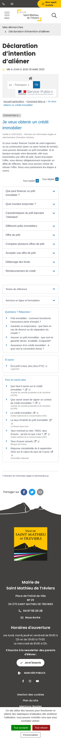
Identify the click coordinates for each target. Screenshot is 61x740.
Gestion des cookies (30, 694)
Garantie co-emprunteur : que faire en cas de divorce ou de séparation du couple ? (31, 329)
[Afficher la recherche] (54, 15)
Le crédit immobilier (24, 412)
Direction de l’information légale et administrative (26, 476)
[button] (30, 193)
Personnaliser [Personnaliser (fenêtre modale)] (30, 734)
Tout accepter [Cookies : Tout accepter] (21, 727)
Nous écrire (30, 617)
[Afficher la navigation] (7, 15)
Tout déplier (50, 179)
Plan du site (30, 700)
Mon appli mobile (49, 4)
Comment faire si (36, 101)
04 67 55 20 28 (30, 611)
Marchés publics (34, 673)
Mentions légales (30, 706)
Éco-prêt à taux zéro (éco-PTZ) (29, 366)
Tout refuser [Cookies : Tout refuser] (41, 727)
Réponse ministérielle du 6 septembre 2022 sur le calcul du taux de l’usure (32, 451)
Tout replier (31, 180)
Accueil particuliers (14, 101)
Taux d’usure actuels (25, 441)
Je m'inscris (30, 663)
